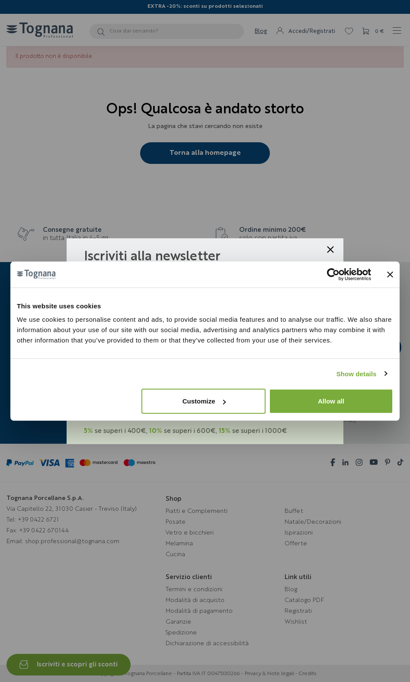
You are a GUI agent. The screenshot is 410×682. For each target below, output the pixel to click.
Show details (356, 373)
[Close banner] (390, 274)
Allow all (331, 401)
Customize (204, 401)
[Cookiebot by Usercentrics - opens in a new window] (333, 274)
